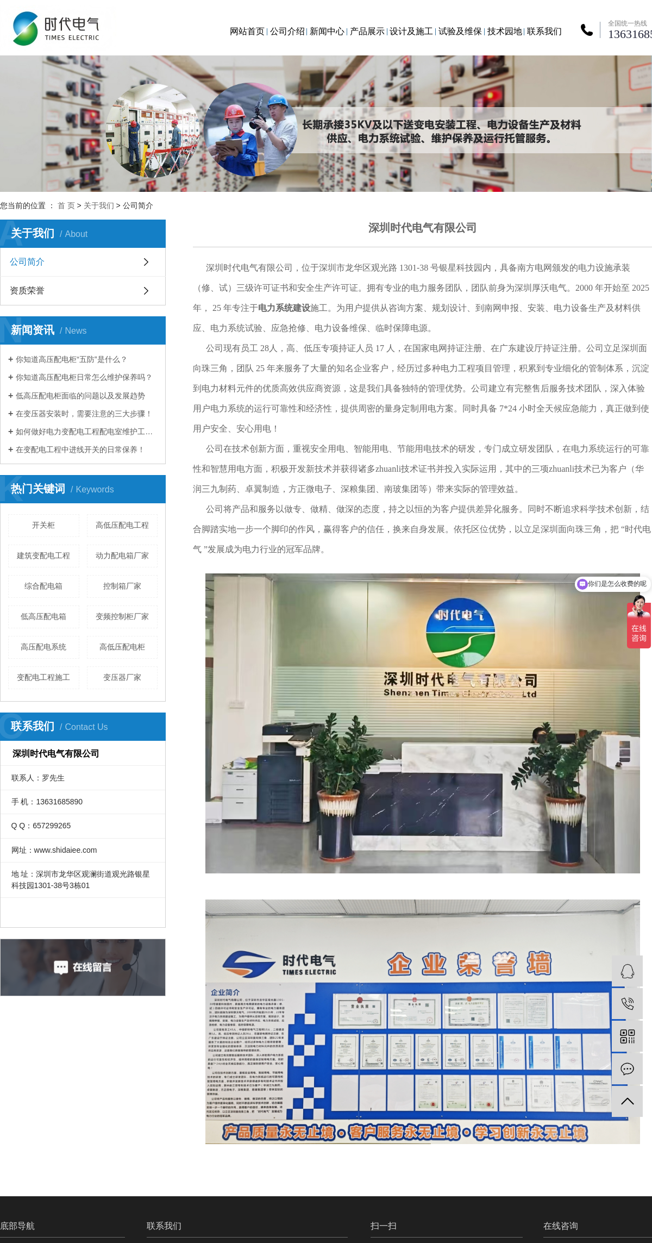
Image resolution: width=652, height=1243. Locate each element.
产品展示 (367, 31)
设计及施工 (411, 31)
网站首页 (247, 31)
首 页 (66, 205)
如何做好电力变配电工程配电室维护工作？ (87, 431)
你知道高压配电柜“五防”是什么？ (71, 359)
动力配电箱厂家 (122, 555)
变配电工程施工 (43, 677)
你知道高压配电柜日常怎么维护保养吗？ (84, 377)
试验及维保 (460, 31)
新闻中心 (327, 31)
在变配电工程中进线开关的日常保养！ (80, 449)
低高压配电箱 (43, 616)
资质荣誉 (27, 290)
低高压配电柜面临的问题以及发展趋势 (80, 395)
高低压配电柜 (122, 646)
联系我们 (544, 31)
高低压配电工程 (122, 525)
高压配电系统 (43, 646)
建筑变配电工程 (43, 555)
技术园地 (504, 31)
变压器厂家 (122, 677)
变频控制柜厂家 (122, 616)
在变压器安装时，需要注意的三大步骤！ (84, 413)
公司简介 (27, 261)
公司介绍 (287, 31)
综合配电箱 (43, 586)
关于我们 (99, 205)
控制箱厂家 (122, 586)
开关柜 (43, 525)
